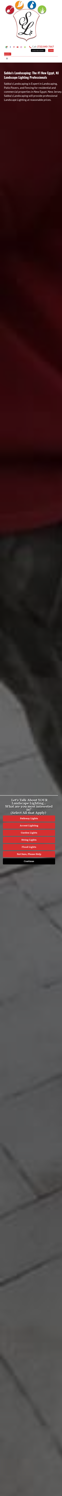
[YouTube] (17, 47)
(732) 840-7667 (45, 46)
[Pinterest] (14, 47)
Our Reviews (38, 50)
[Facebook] (10, 47)
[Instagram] (21, 47)
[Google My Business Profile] (7, 47)
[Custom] (25, 47)
